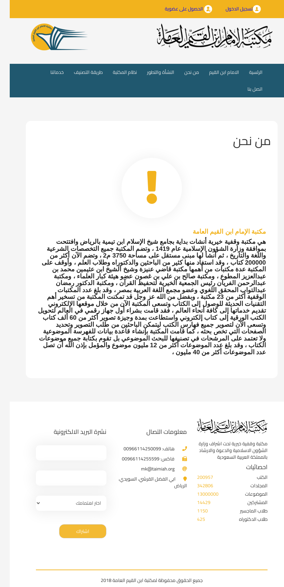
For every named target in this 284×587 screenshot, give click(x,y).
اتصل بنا (245, 89)
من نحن (182, 72)
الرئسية (243, 72)
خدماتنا (47, 72)
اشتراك (73, 531)
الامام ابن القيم (214, 72)
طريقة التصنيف (78, 72)
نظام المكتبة (115, 72)
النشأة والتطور (150, 72)
